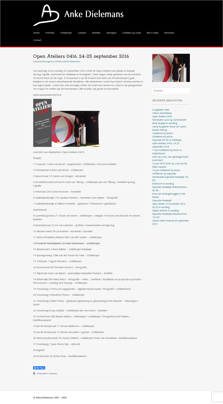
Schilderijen (66, 32)
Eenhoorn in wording (163, 183)
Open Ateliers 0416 (162, 116)
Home (36, 32)
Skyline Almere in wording (165, 210)
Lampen (82, 32)
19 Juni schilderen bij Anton (166, 170)
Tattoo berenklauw (162, 113)
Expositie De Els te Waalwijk (166, 139)
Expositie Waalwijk (161, 200)
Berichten (169, 32)
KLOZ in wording (161, 207)
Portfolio (50, 32)
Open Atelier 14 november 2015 (168, 203)
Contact (37, 40)
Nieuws (53, 373)
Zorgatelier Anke (160, 109)
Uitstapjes (111, 32)
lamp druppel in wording (164, 123)
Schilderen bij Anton (162, 133)
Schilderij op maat (131, 32)
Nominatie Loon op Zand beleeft (169, 119)
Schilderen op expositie (164, 173)
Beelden (96, 32)
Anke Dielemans (72, 61)
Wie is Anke (153, 32)
